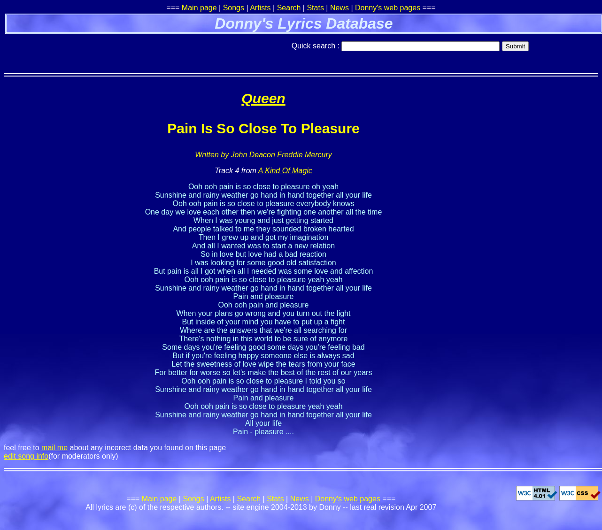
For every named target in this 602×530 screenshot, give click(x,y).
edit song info (26, 456)
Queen (263, 98)
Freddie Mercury (304, 155)
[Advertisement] (114, 49)
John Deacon (253, 155)
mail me (54, 448)
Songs (233, 8)
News (339, 8)
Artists (260, 8)
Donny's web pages (387, 8)
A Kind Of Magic (285, 171)
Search (289, 8)
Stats (315, 8)
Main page (199, 8)
